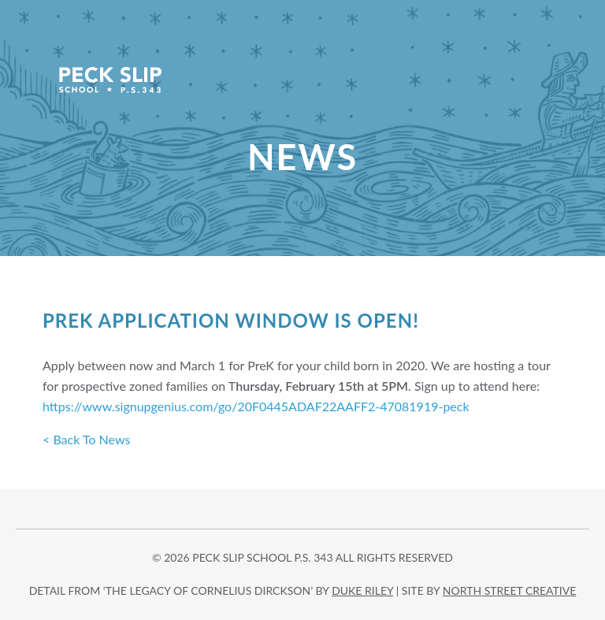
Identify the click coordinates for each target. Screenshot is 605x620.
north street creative (510, 590)
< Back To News (86, 439)
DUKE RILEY (362, 590)
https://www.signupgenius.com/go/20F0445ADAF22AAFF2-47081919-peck (256, 406)
